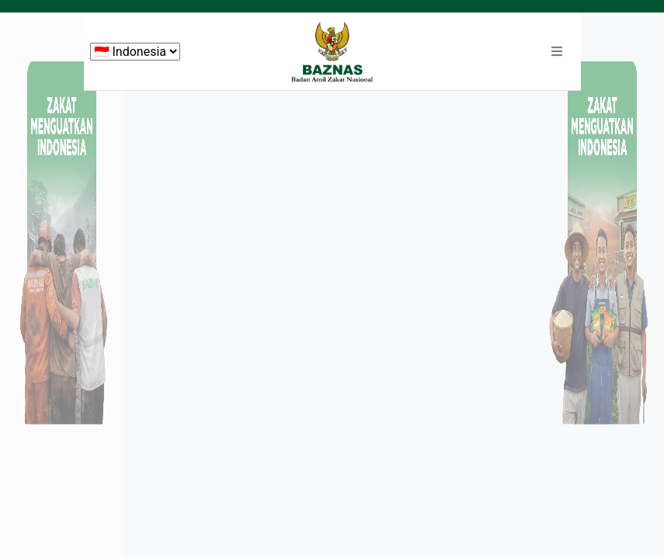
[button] (557, 52)
